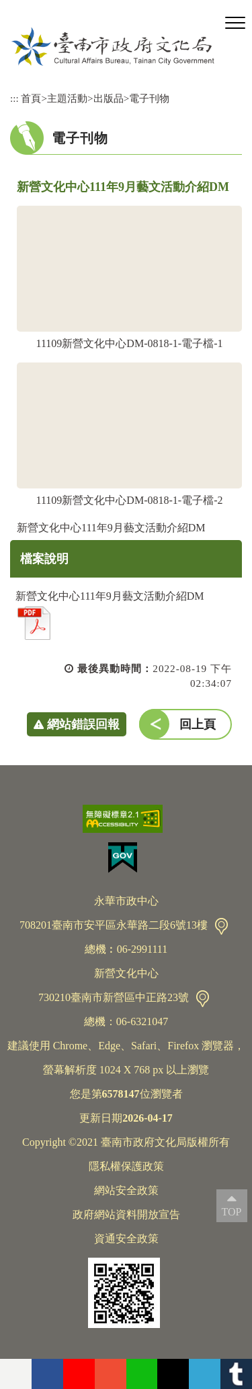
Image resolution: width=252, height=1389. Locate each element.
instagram (110, 1374)
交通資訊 (221, 926)
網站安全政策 (126, 1190)
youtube (79, 1374)
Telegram (204, 1374)
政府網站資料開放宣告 (126, 1214)
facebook (47, 1374)
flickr (16, 1374)
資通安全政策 (126, 1238)
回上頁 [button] (197, 724)
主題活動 (67, 98)
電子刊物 (149, 98)
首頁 (31, 98)
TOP (232, 1211)
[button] (235, 23)
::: (14, 98)
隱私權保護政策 (126, 1166)
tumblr (236, 1374)
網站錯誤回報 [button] (83, 724)
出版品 (108, 98)
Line (142, 1374)
